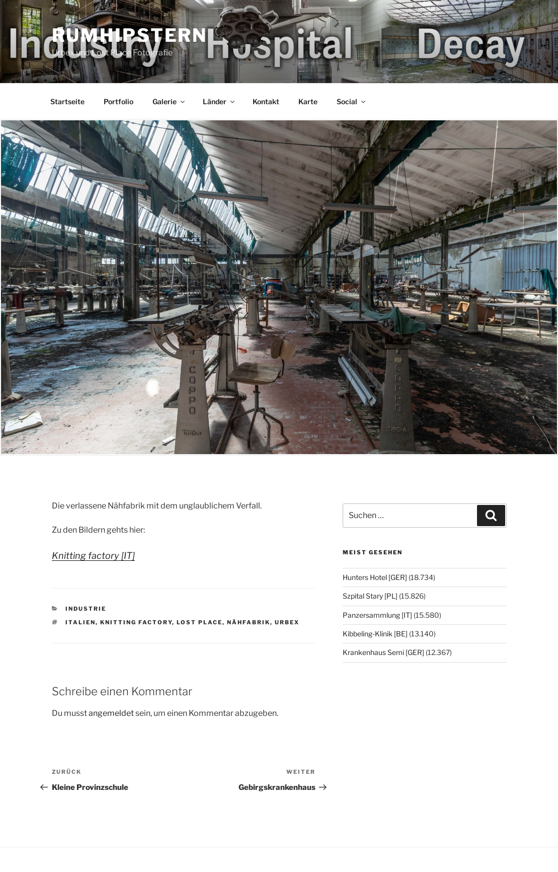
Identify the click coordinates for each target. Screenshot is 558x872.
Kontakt (266, 101)
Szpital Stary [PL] (370, 596)
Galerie (169, 101)
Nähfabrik (248, 622)
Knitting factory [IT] (93, 555)
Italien (80, 622)
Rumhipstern (130, 35)
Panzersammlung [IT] (377, 615)
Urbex (287, 622)
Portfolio (118, 101)
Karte (307, 101)
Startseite (67, 101)
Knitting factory (136, 622)
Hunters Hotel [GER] (375, 577)
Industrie (85, 608)
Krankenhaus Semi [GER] (383, 652)
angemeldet (111, 713)
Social (352, 101)
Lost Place (199, 622)
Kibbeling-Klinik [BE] (375, 633)
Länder (219, 101)
